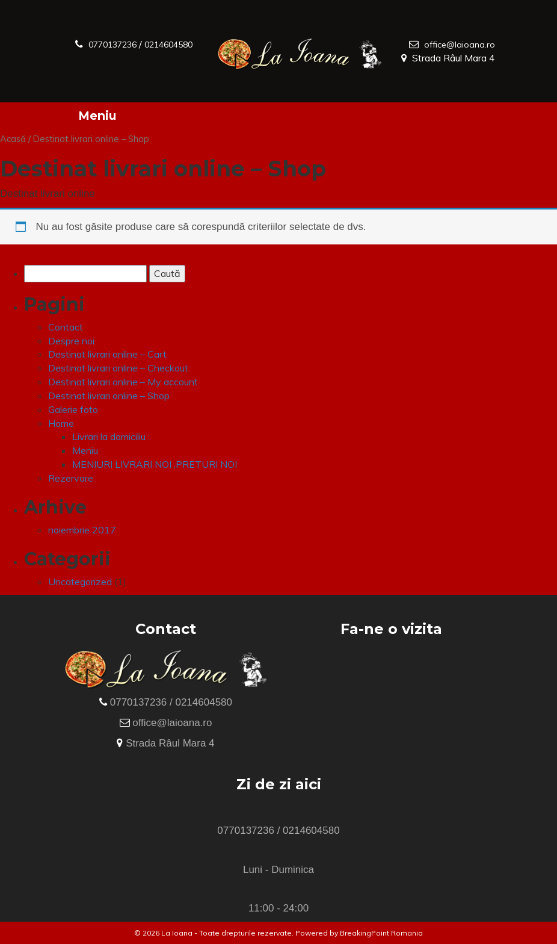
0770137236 (118, 44)
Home (61, 423)
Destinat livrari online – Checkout (118, 368)
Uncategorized (80, 582)
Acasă (13, 138)
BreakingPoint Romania (381, 932)
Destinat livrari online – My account (123, 382)
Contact (65, 327)
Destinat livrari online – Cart (107, 354)
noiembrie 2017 (82, 530)
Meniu (97, 115)
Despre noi (71, 341)
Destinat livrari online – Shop (109, 396)
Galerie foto (73, 409)
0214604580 (105, 58)
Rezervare (70, 478)
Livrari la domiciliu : (111, 436)
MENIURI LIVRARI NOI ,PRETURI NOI (154, 464)
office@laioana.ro (457, 44)
